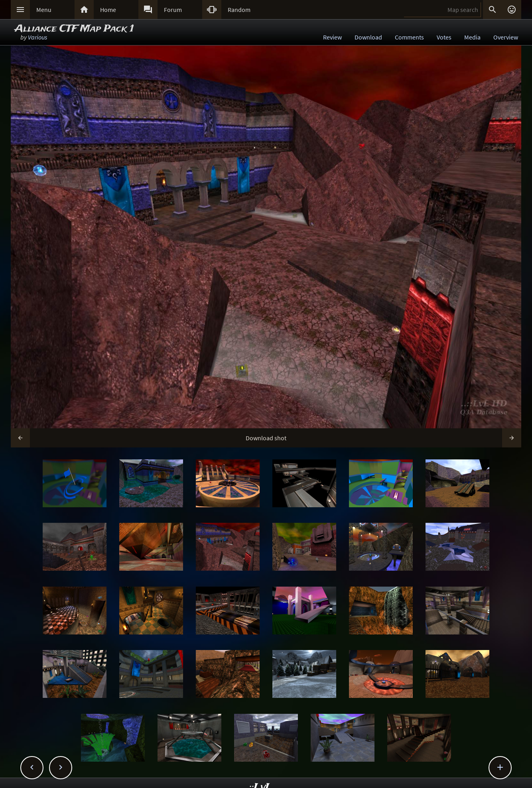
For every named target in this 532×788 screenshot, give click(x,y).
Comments (409, 37)
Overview (505, 37)
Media (472, 37)
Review (332, 37)
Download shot (266, 438)
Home (108, 10)
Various (37, 37)
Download (368, 37)
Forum (173, 10)
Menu (43, 10)
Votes (444, 37)
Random (239, 10)
